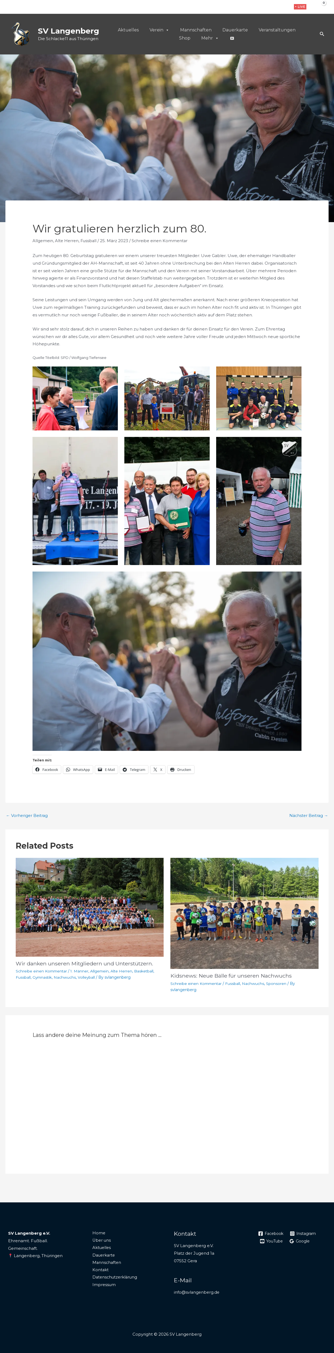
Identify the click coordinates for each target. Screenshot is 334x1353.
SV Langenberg (68, 30)
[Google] (302, 1240)
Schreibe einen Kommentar (163, 240)
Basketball (146, 971)
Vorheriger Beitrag (27, 815)
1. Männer (81, 971)
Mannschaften (196, 30)
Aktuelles (128, 30)
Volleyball (87, 977)
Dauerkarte (235, 30)
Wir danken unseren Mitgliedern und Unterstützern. (85, 963)
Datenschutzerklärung (114, 1278)
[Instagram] (274, 7)
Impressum (103, 1285)
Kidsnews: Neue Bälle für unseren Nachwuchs (231, 975)
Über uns (100, 1240)
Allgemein (43, 240)
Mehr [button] (210, 38)
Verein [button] (159, 30)
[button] (300, 7)
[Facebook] (266, 7)
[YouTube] (272, 1240)
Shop (184, 38)
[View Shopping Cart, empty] (320, 6)
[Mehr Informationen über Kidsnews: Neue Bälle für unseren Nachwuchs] (244, 913)
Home (97, 1232)
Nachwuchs (66, 977)
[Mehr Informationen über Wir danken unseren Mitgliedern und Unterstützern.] (90, 907)
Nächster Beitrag (308, 815)
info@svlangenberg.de (197, 1291)
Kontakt (99, 1270)
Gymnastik (43, 977)
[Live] (232, 38)
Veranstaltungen (277, 30)
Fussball (90, 240)
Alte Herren (68, 240)
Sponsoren (277, 983)
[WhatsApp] (283, 7)
